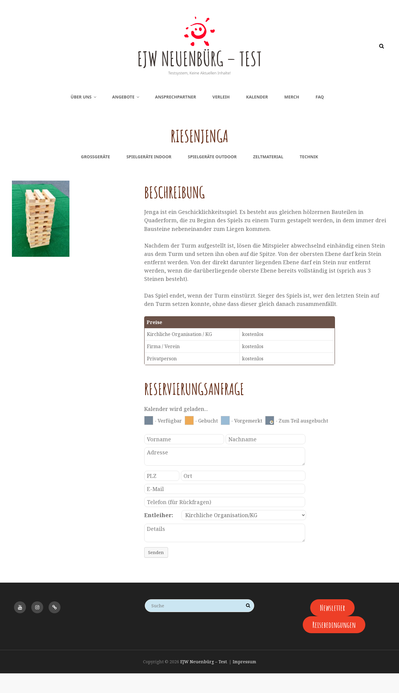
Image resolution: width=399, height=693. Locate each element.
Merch (291, 116)
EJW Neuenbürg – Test (199, 68)
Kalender (257, 116)
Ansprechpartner (175, 116)
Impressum (244, 681)
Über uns (84, 116)
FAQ (320, 116)
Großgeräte (95, 176)
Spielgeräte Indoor (148, 176)
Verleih (221, 116)
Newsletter (332, 627)
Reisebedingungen (334, 644)
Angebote (126, 116)
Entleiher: (158, 534)
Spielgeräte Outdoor (212, 176)
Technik (309, 176)
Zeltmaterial (268, 176)
